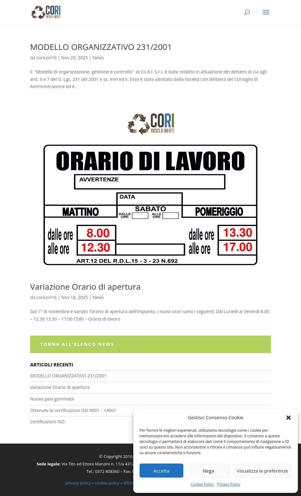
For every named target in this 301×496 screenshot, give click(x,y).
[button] (288, 418)
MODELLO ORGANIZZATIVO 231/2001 (101, 46)
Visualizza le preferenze (262, 471)
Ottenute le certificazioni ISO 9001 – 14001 (73, 410)
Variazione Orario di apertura (85, 286)
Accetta (161, 471)
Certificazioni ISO (47, 422)
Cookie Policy (202, 484)
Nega (208, 471)
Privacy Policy (228, 484)
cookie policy (107, 483)
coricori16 (46, 58)
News (98, 58)
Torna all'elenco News (77, 344)
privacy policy (78, 483)
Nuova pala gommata (52, 399)
